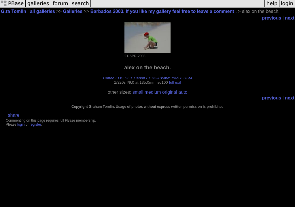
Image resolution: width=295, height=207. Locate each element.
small (138, 92)
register (35, 124)
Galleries (73, 11)
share (14, 115)
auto (182, 92)
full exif (175, 82)
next (289, 18)
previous (271, 18)
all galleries (42, 11)
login (20, 124)
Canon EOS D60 (117, 78)
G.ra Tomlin (13, 11)
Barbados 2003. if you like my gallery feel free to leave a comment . (163, 11)
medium (153, 92)
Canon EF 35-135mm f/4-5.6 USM (163, 78)
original (169, 92)
